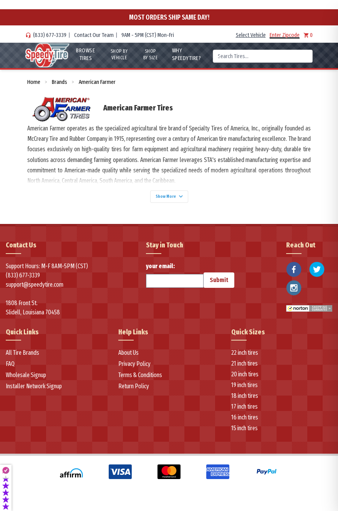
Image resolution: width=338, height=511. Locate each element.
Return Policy (133, 390)
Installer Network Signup (34, 390)
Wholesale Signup (26, 379)
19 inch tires (244, 389)
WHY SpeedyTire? (186, 54)
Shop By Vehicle (117, 54)
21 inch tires (244, 367)
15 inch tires (244, 432)
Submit (219, 283)
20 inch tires (244, 378)
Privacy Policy (134, 368)
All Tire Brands (22, 357)
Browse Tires (83, 54)
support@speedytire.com (34, 288)
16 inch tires (244, 421)
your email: (175, 279)
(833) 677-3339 (49, 35)
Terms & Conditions (140, 379)
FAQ (10, 368)
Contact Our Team (94, 35)
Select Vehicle (251, 35)
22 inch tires (244, 357)
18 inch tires (244, 400)
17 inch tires (244, 410)
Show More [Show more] (169, 198)
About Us (128, 357)
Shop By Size (150, 54)
